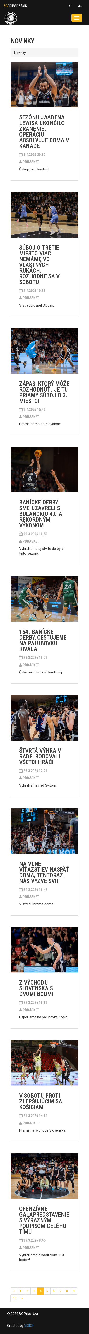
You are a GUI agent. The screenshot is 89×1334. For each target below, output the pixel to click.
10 (14, 1298)
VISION (29, 1326)
